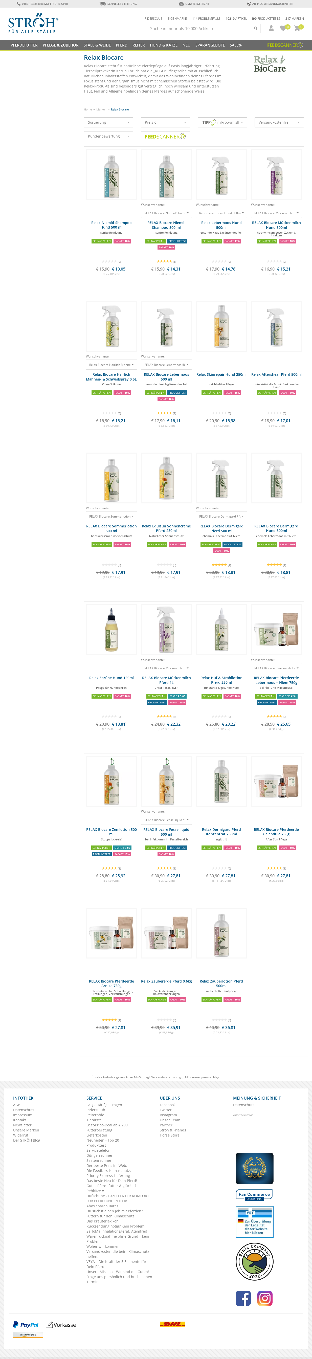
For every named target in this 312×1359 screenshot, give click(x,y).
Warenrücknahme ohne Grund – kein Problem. (117, 1239)
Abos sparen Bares (102, 1206)
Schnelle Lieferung (118, 4)
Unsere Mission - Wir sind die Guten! (117, 1271)
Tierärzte (94, 1120)
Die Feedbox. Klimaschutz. (108, 1170)
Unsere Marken (26, 1130)
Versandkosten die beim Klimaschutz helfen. (117, 1254)
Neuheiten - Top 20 (102, 1140)
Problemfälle (206, 18)
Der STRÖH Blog (26, 1140)
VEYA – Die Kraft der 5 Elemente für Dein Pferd (116, 1264)
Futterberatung (99, 1130)
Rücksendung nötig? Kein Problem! (115, 1226)
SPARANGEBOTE (210, 45)
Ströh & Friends (173, 1130)
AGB (16, 1104)
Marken (294, 18)
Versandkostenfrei (279, 122)
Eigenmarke (177, 18)
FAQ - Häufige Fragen (104, 1104)
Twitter (166, 1109)
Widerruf (20, 1135)
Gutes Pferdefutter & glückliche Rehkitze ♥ (113, 1188)
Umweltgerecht (194, 4)
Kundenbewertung (108, 136)
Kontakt (19, 1120)
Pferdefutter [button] (24, 45)
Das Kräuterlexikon (102, 1221)
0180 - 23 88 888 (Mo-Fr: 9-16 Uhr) (42, 4)
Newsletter (22, 1125)
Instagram (168, 1114)
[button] (269, 28)
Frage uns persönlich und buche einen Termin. (119, 1279)
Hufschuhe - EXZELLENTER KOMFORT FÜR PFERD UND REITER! (117, 1198)
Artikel (236, 18)
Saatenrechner (99, 1160)
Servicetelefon (98, 1150)
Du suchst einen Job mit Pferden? (114, 1211)
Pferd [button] (121, 45)
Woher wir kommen (103, 1246)
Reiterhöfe (95, 1114)
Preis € (165, 122)
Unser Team (170, 1120)
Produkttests (265, 18)
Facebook (167, 1104)
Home (88, 109)
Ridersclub (154, 18)
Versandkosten (161, 1077)
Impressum (22, 1114)
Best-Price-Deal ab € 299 (107, 1125)
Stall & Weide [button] (97, 45)
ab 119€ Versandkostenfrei (270, 4)
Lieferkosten (96, 1135)
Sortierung (108, 122)
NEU (186, 45)
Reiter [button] (138, 45)
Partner (166, 1125)
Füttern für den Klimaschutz (110, 1216)
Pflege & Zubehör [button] (61, 45)
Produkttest (96, 1145)
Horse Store (170, 1135)
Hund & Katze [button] (163, 45)
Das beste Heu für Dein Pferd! (111, 1180)
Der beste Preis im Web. (106, 1165)
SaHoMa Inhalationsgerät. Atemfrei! (116, 1231)
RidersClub (95, 1109)
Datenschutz (23, 1109)
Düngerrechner (99, 1155)
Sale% (236, 45)
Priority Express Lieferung (108, 1175)
